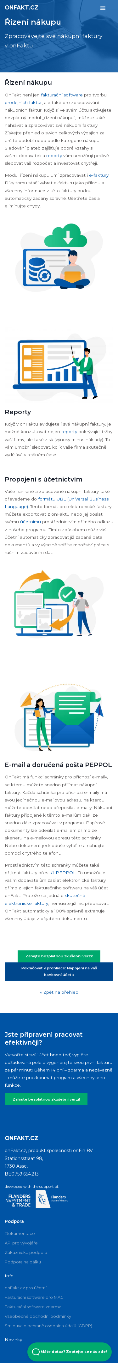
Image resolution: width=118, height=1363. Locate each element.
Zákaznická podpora (26, 1252)
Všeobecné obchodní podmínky (38, 1316)
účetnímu (30, 521)
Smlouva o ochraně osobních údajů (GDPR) (48, 1325)
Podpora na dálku (23, 1261)
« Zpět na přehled (59, 992)
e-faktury (99, 175)
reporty (54, 155)
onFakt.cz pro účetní (26, 1287)
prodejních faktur (23, 102)
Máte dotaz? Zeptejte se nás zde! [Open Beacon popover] (69, 1351)
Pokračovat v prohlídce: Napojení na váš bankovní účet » (59, 971)
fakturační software (62, 94)
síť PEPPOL (62, 872)
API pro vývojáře (21, 1242)
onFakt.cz (21, 7)
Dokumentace (20, 1233)
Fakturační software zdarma (33, 1306)
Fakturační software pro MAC (34, 1297)
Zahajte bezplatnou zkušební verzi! (59, 956)
